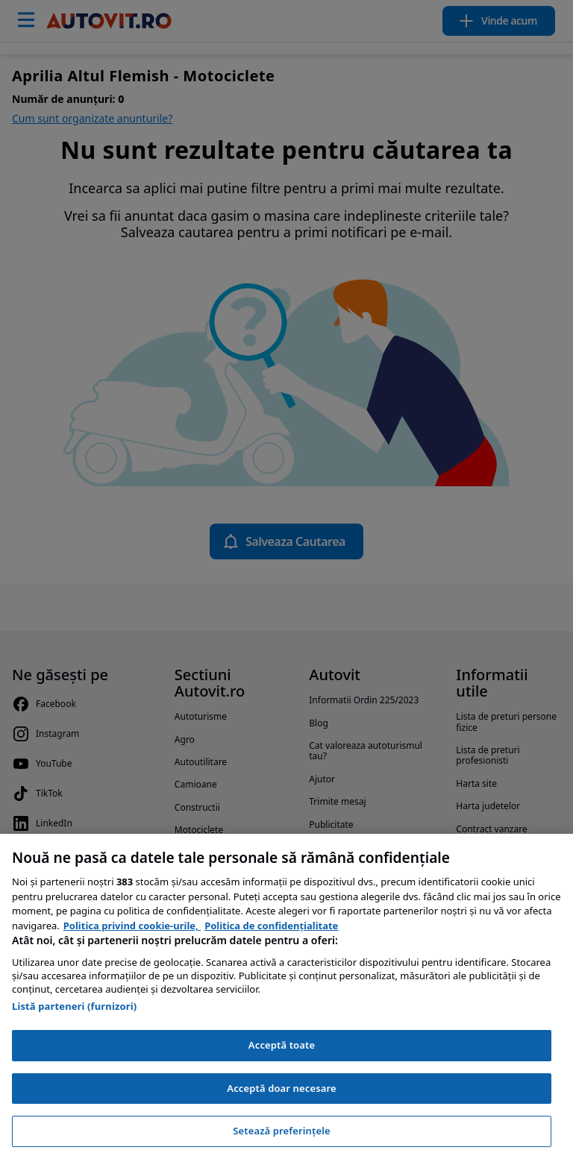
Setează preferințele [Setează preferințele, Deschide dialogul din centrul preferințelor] (281, 1130)
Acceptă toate (281, 1045)
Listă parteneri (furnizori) (74, 1006)
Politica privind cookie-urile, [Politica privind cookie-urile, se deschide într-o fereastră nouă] (132, 925)
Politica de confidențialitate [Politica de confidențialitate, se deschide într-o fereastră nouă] (271, 925)
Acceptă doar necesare (281, 1088)
